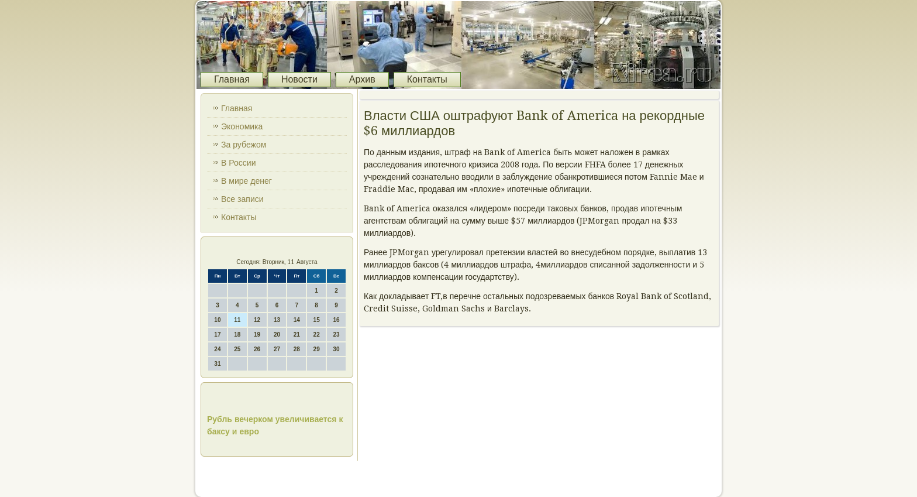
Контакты (427, 79)
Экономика (242, 126)
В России (238, 162)
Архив (362, 79)
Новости (299, 79)
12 (257, 320)
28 (297, 349)
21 (297, 334)
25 (237, 349)
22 (316, 334)
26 (257, 349)
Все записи (242, 199)
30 (336, 349)
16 (336, 320)
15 (316, 320)
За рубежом (243, 144)
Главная (232, 79)
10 (217, 320)
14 (297, 320)
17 (217, 334)
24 (217, 349)
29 (316, 349)
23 (336, 334)
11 (237, 320)
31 (217, 364)
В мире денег (246, 181)
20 (277, 334)
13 (277, 320)
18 (237, 334)
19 (257, 334)
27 (277, 349)
